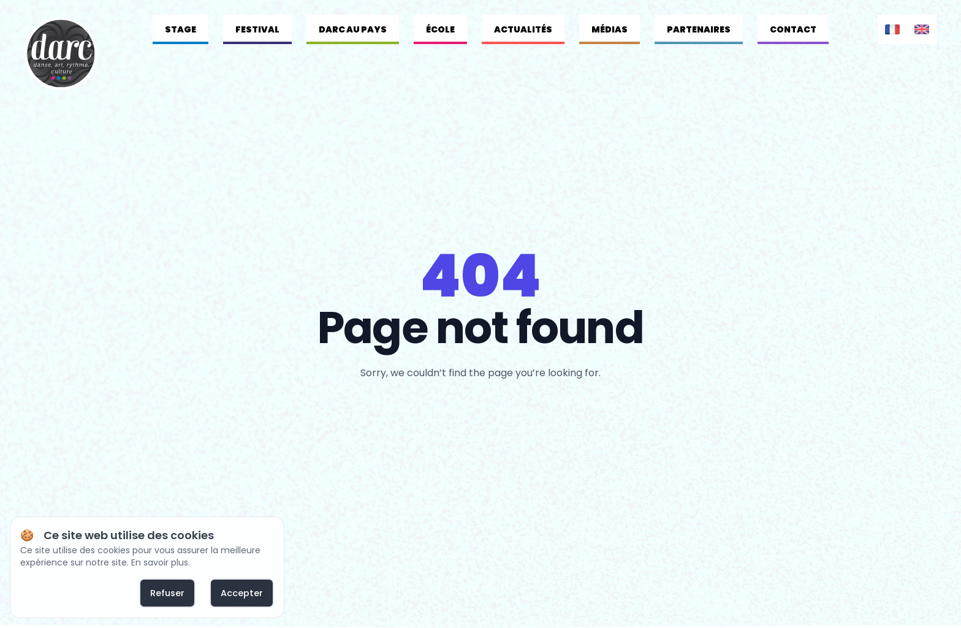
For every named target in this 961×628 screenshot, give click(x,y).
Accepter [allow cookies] (242, 593)
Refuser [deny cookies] (167, 593)
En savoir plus (159, 562)
